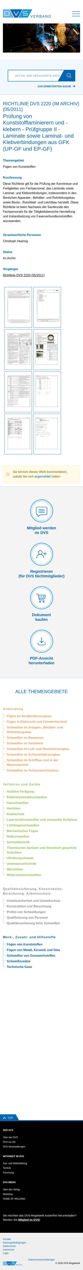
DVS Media (9, 1182)
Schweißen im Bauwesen (25, 737)
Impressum (8, 1249)
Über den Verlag (11, 1189)
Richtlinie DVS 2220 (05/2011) (23, 275)
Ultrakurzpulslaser (20, 858)
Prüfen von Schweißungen (26, 912)
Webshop (8, 1194)
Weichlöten (15, 869)
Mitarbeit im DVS (13, 1156)
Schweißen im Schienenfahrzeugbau (33, 754)
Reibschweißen (18, 836)
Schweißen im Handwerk (25, 743)
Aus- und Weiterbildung (15, 1163)
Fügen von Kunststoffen (24, 944)
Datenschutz (9, 1246)
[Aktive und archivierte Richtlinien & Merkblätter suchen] (37, 75)
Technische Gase (19, 966)
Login (6, 1253)
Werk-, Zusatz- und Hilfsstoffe (29, 937)
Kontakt (7, 1239)
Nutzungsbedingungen (14, 1242)
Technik (7, 1168)
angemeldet (42, 476)
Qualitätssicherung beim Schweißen (33, 923)
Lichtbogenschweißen (23, 825)
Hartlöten (13, 808)
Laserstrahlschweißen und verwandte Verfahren (42, 819)
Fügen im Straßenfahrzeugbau (29, 716)
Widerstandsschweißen (24, 875)
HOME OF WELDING (14, 1198)
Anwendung (13, 709)
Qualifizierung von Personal (27, 917)
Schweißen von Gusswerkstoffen (31, 955)
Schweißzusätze (19, 961)
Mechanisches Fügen (22, 831)
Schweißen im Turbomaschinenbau (32, 770)
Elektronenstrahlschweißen (27, 797)
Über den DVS (10, 1137)
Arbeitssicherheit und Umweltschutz (33, 900)
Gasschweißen (17, 802)
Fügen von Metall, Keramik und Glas (33, 950)
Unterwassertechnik (21, 863)
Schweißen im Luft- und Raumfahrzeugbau (38, 749)
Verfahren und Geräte (22, 784)
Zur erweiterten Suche (54, 86)
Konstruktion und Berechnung (29, 906)
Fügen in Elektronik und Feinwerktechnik (37, 721)
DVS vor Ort (9, 1142)
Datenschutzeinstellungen (41, 1259)
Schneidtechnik (18, 842)
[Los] (70, 75)
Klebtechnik (15, 814)
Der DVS (8, 1130)
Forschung (8, 1172)
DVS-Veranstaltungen (14, 1146)
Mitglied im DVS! (29, 1219)
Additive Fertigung (20, 791)
